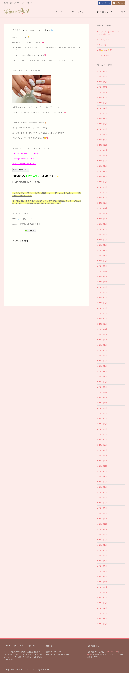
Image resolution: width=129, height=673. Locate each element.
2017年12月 (103, 455)
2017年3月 (103, 503)
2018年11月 (103, 398)
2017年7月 (103, 482)
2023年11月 (103, 87)
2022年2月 (103, 198)
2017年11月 (103, 461)
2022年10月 (103, 155)
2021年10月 (103, 219)
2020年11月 (103, 277)
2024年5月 (103, 77)
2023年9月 (103, 98)
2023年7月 (103, 108)
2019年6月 (103, 361)
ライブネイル (104, 55)
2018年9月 (103, 408)
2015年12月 (103, 582)
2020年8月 (103, 292)
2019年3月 (103, 376)
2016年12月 (103, 519)
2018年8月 (103, 413)
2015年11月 (103, 587)
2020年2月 (103, 319)
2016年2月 (103, 571)
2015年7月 (103, 608)
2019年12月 (103, 329)
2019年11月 (103, 334)
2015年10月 (103, 592)
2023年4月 (103, 124)
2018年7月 (103, 419)
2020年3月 (103, 313)
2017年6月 (103, 487)
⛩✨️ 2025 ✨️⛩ (105, 50)
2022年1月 (103, 203)
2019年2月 (103, 382)
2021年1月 (103, 266)
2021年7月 (103, 234)
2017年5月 (103, 492)
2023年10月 (103, 92)
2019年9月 (103, 345)
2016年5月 (103, 555)
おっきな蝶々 (104, 40)
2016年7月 (103, 545)
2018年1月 (103, 450)
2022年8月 (103, 166)
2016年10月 (103, 529)
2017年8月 (103, 476)
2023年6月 (103, 113)
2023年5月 (103, 119)
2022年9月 (103, 161)
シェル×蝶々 (103, 45)
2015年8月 (103, 603)
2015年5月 (103, 619)
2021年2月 (103, 261)
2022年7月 (103, 171)
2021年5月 (103, 245)
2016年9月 (103, 534)
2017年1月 (103, 513)
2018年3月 (103, 440)
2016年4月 (103, 561)
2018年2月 (103, 445)
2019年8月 (103, 350)
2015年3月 (103, 624)
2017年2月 (103, 508)
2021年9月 (103, 224)
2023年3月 (103, 129)
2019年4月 (103, 371)
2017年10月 (103, 466)
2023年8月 (103, 103)
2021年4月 (103, 250)
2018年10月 (103, 403)
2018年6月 (103, 424)
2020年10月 (103, 282)
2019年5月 (103, 366)
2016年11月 (103, 524)
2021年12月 (103, 208)
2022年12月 (103, 145)
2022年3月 (103, 192)
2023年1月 (103, 140)
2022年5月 (103, 182)
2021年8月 (103, 229)
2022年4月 (103, 187)
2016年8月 (103, 540)
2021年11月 (103, 213)
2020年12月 (103, 271)
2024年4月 (103, 82)
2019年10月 (103, 340)
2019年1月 (103, 387)
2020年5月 (103, 303)
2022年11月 (103, 150)
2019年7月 (103, 355)
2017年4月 (103, 497)
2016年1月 (103, 577)
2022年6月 (103, 177)
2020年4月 (103, 308)
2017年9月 (103, 471)
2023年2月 (103, 134)
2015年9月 (103, 598)
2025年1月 (103, 71)
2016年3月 (103, 566)
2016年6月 (103, 550)
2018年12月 (103, 392)
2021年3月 (103, 255)
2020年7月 (103, 298)
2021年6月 (103, 240)
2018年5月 (103, 429)
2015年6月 (103, 613)
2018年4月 (103, 434)
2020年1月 (103, 324)
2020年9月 (103, 287)
